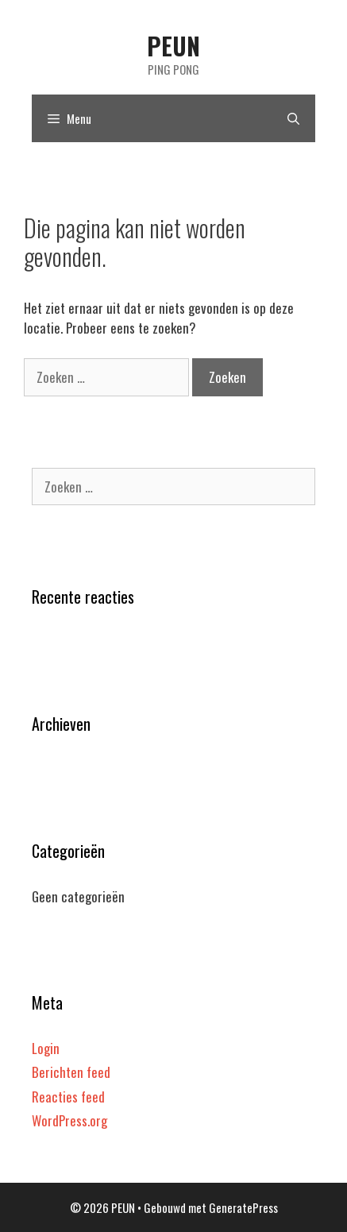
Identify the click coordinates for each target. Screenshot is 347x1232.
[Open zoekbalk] (293, 118)
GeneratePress (243, 1207)
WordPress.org (69, 1120)
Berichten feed (71, 1072)
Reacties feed (68, 1096)
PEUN (173, 46)
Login (46, 1048)
